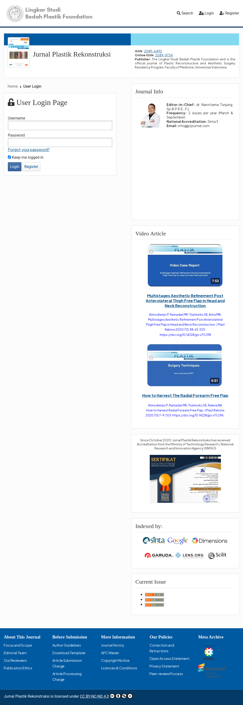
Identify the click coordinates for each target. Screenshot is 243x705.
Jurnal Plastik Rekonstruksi (72, 54)
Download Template (68, 653)
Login (209, 13)
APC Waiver (110, 653)
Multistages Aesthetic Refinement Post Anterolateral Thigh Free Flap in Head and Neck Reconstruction (185, 300)
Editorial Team (15, 653)
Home (13, 86)
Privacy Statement (164, 666)
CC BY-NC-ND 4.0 (106, 696)
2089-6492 (153, 51)
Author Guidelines (66, 645)
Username (16, 118)
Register (232, 13)
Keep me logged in (25, 157)
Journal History (112, 645)
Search (185, 13)
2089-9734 (164, 55)
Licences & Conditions (119, 668)
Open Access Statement (169, 658)
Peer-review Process (166, 674)
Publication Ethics (18, 668)
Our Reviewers (15, 660)
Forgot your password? (29, 149)
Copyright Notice (115, 660)
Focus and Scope (18, 645)
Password (16, 135)
